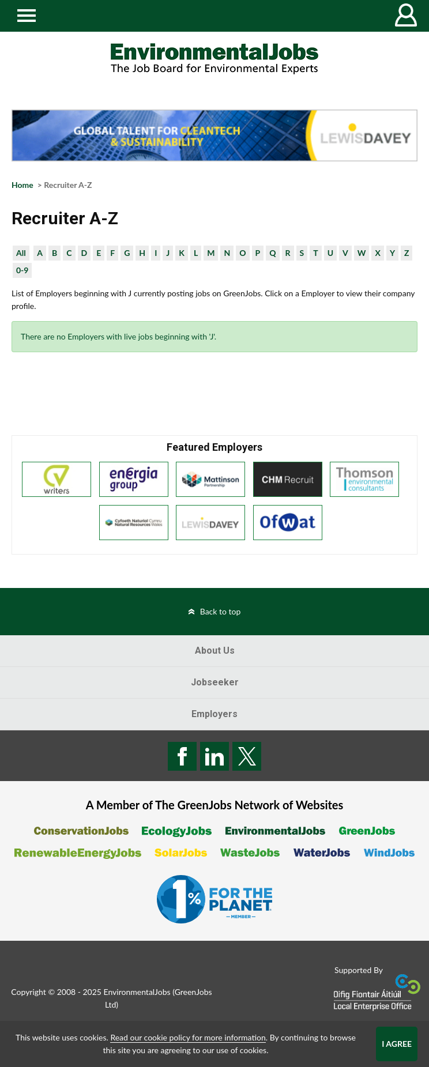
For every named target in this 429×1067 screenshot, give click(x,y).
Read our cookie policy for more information (187, 1037)
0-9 (22, 270)
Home (22, 185)
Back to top (220, 611)
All (21, 253)
